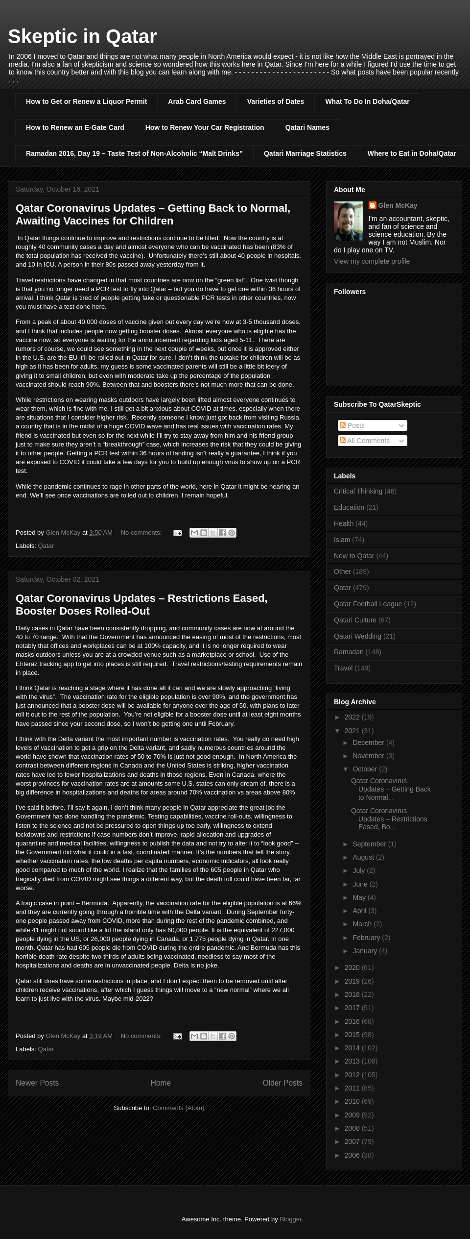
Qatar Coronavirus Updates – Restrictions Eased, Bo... (389, 819)
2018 (353, 994)
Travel (343, 668)
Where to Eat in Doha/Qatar (412, 153)
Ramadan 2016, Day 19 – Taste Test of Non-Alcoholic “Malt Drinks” (134, 153)
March (363, 924)
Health (343, 523)
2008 (353, 1128)
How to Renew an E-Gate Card (75, 127)
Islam (342, 540)
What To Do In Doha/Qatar (367, 101)
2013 (353, 1061)
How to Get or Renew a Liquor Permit (86, 101)
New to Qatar (354, 556)
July (359, 870)
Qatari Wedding (357, 636)
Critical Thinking (358, 491)
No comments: (142, 532)
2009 (353, 1115)
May (359, 897)
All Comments (365, 441)
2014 (353, 1048)
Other (342, 571)
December (369, 742)
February (367, 938)
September (370, 844)
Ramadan (349, 652)
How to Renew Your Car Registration (204, 127)
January (365, 951)
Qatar (46, 545)
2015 (353, 1035)
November (369, 756)
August (364, 857)
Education (349, 507)
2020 (353, 967)
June (360, 884)
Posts (352, 425)
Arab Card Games (197, 101)
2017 (353, 1008)
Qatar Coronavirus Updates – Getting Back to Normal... (391, 789)
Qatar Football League (368, 604)
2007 (353, 1141)
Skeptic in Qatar (82, 36)
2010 (353, 1101)
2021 (353, 731)
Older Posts (283, 1083)
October (365, 769)
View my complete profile (372, 261)
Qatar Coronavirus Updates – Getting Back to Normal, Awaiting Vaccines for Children (153, 214)
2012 (353, 1075)
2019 (353, 981)
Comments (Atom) (178, 1108)
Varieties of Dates (276, 101)
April (360, 911)
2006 (353, 1155)
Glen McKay (398, 205)
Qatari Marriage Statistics (305, 153)
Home (161, 1083)
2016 (353, 1021)
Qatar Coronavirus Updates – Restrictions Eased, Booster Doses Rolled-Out (142, 604)
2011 (353, 1088)
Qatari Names (307, 127)
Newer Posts (37, 1083)
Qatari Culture (355, 620)
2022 (353, 717)
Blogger (290, 1219)
